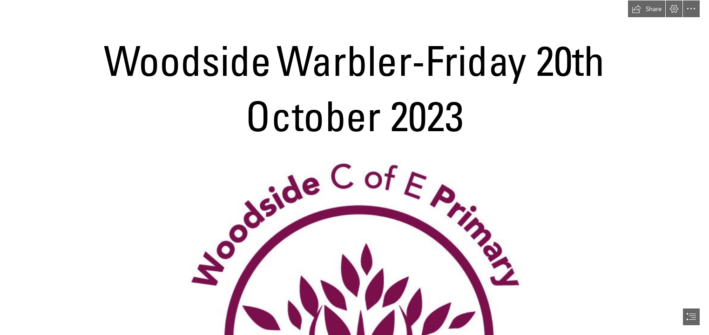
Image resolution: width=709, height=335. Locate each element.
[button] (646, 8)
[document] (354, 167)
